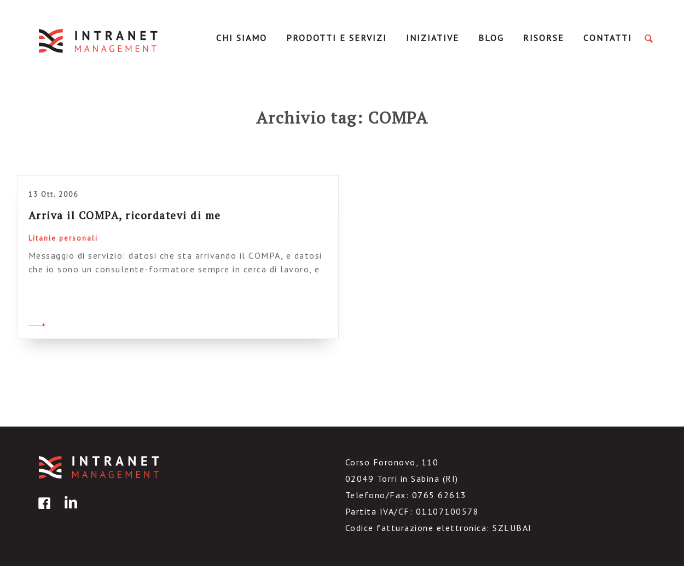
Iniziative (432, 37)
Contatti (607, 37)
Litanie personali (63, 238)
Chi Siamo (241, 37)
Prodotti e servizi (336, 37)
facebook (43, 511)
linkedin (69, 511)
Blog (491, 37)
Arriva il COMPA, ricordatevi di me (124, 215)
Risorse (543, 37)
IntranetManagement (99, 40)
